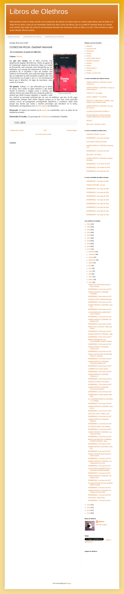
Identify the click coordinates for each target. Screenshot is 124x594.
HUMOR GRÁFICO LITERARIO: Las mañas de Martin (100, 433)
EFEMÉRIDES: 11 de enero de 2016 (98, 164)
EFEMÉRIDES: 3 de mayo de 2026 (97, 189)
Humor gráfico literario (93, 58)
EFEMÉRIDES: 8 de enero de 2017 (99, 451)
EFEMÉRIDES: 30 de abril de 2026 (97, 171)
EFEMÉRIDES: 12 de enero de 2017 (99, 424)
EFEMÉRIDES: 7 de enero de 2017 (99, 458)
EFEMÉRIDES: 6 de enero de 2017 (99, 466)
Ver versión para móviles (43, 134)
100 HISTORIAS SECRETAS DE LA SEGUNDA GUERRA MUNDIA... (99, 469)
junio (90, 268)
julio (90, 265)
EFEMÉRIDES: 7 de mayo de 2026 (97, 200)
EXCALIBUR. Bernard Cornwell (96, 142)
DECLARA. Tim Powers (93, 154)
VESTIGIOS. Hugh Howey (96, 498)
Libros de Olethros (39, 11)
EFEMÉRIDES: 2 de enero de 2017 (99, 495)
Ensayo (88, 53)
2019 (88, 244)
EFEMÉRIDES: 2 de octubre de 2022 (98, 167)
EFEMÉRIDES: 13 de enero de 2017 (99, 416)
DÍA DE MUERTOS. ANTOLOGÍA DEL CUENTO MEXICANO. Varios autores (98, 116)
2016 (88, 505)
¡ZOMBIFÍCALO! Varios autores (98, 369)
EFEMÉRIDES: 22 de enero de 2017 (99, 351)
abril (90, 274)
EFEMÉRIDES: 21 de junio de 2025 (97, 151)
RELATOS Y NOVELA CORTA (96, 124)
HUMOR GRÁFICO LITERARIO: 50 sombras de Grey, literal (99, 491)
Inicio (45, 130)
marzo (91, 277)
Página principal (14, 37)
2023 (88, 232)
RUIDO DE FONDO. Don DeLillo (98, 382)
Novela (19, 56)
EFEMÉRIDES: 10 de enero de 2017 (99, 436)
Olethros (101, 521)
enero (91, 282)
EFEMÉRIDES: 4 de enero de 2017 (99, 480)
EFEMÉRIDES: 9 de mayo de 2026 (97, 207)
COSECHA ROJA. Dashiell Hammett (99, 299)
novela (44, 110)
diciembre (92, 252)
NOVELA (89, 120)
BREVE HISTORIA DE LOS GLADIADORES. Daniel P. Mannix (100, 340)
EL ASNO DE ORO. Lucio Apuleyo (99, 426)
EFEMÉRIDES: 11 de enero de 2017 (99, 429)
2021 (88, 238)
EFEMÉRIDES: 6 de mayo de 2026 (97, 203)
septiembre (92, 260)
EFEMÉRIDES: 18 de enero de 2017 (99, 379)
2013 (88, 513)
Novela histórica (91, 68)
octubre (91, 257)
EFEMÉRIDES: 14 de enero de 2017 (99, 411)
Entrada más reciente (17, 130)
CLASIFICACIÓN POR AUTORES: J (98, 111)
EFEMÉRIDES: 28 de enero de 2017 (99, 309)
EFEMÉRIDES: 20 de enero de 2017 (99, 366)
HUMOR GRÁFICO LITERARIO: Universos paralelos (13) (98, 362)
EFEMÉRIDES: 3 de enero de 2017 (99, 487)
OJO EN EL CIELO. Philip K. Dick (99, 414)
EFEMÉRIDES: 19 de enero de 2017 (99, 371)
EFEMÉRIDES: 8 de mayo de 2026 (97, 196)
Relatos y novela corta (93, 73)
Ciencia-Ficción (91, 48)
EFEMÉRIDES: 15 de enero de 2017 (99, 403)
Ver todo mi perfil (101, 525)
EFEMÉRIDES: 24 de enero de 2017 (99, 337)
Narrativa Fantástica (92, 61)
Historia (88, 56)
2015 (88, 507)
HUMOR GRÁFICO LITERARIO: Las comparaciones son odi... (100, 462)
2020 (88, 241)
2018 (88, 246)
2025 (88, 227)
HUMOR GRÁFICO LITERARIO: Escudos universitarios (98, 388)
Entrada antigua (72, 130)
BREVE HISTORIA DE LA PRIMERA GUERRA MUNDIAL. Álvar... (99, 440)
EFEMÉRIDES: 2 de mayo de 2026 (97, 215)
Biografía (89, 46)
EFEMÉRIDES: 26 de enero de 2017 (99, 324)
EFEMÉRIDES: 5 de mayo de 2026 (97, 192)
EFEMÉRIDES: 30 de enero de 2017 (99, 296)
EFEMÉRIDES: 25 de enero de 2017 (99, 331)
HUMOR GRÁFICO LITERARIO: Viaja (100, 334)
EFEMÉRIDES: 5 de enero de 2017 (99, 473)
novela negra (41, 106)
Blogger (68, 583)
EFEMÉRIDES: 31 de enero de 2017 (99, 289)
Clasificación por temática (54, 37)
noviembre (92, 254)
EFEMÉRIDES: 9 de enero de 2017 (99, 444)
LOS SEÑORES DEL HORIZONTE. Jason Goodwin (99, 313)
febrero (91, 279)
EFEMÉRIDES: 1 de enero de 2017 (99, 500)
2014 (88, 510)
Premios (89, 70)
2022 (88, 235)
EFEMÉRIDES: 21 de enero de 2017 (99, 359)
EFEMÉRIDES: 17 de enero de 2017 (99, 384)
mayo (91, 271)
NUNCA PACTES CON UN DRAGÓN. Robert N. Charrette (100, 355)
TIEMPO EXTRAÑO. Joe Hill (95, 134)
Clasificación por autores (32, 37)
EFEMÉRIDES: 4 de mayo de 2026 (97, 181)
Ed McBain (45, 117)
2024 (88, 230)
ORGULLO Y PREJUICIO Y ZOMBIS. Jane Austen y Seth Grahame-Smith (100, 101)
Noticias (89, 63)
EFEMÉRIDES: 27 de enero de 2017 (99, 317)
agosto (91, 263)
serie (37, 78)
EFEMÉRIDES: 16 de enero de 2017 (99, 392)
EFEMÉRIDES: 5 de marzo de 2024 (97, 138)
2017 (88, 249)
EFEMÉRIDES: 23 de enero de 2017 (99, 344)
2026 (88, 224)
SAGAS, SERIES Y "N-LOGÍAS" (96, 97)
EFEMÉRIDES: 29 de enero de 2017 (99, 302)
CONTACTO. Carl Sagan (94, 93)
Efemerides (90, 51)
